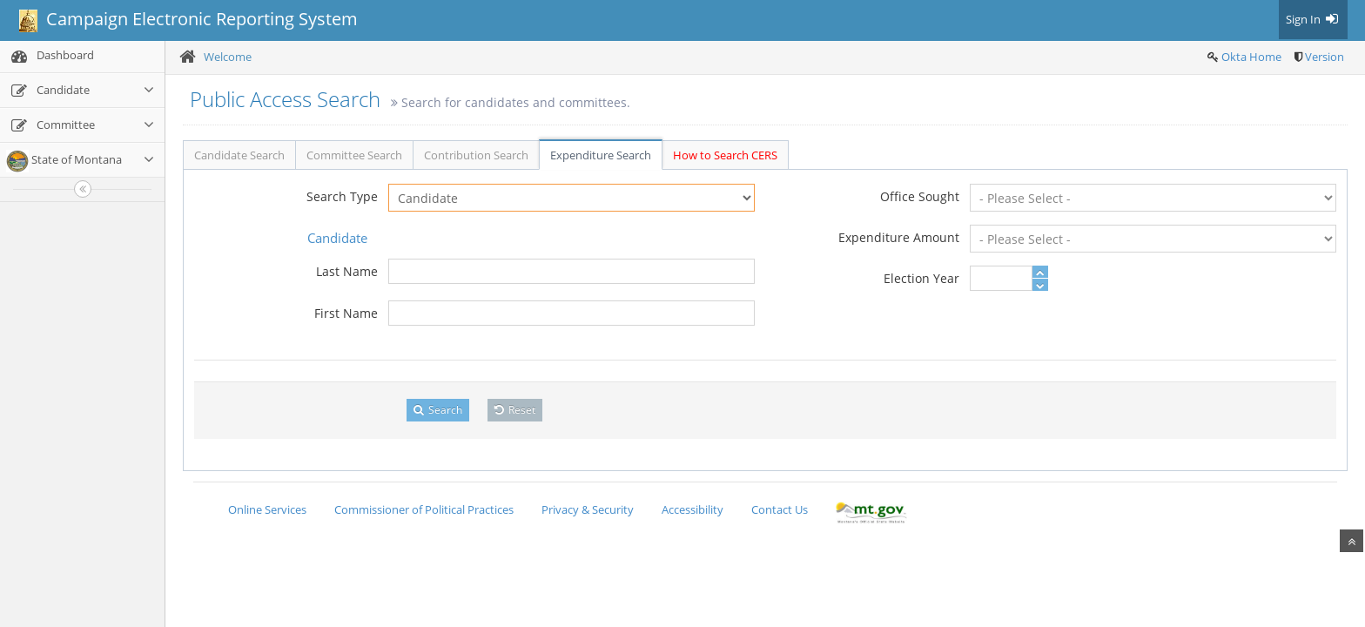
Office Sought (919, 196)
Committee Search (354, 155)
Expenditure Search (600, 155)
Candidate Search (239, 155)
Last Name (347, 271)
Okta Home (1251, 56)
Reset (514, 409)
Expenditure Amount (898, 237)
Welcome (228, 56)
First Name (346, 313)
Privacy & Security (587, 509)
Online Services (267, 509)
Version (1324, 56)
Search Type (342, 196)
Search (438, 409)
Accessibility (692, 509)
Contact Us (779, 509)
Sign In (1313, 19)
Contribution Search (476, 155)
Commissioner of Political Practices (424, 509)
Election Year (921, 278)
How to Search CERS (725, 155)
